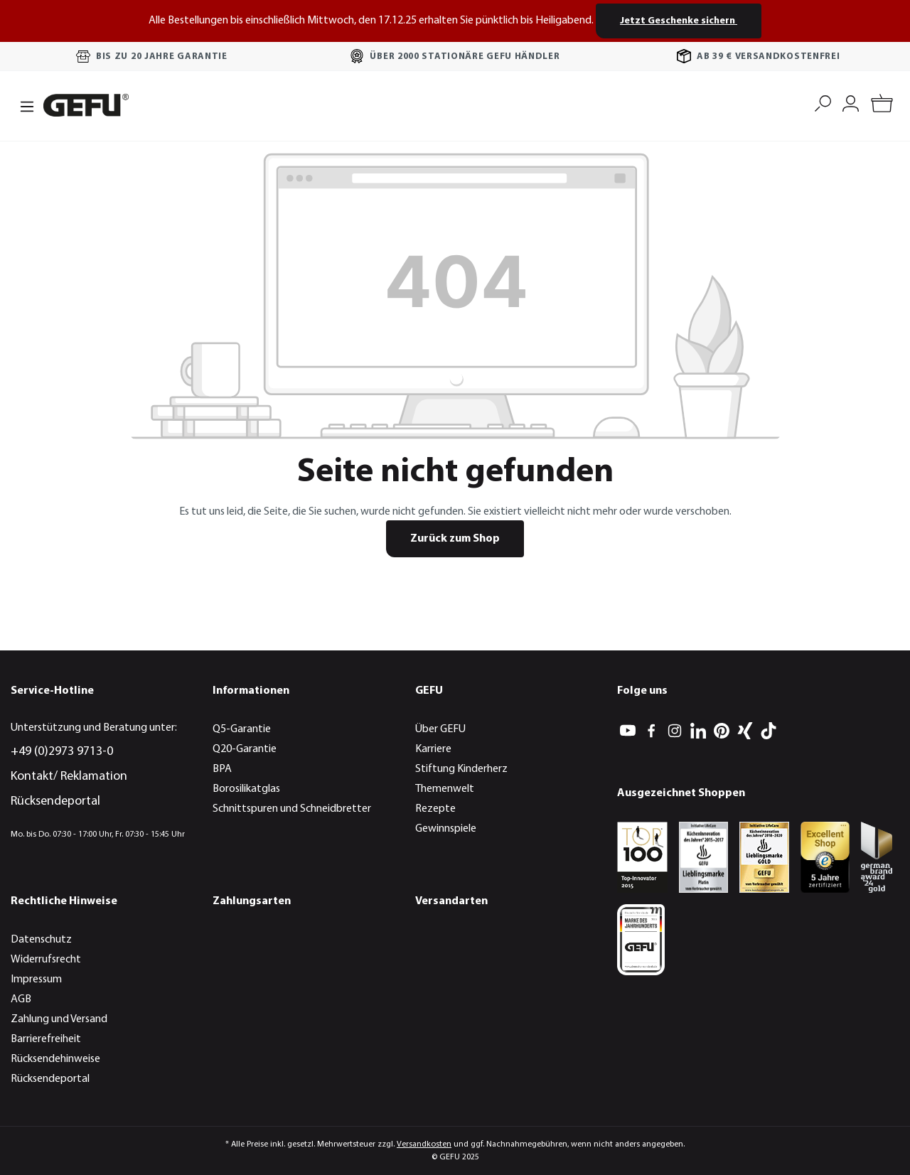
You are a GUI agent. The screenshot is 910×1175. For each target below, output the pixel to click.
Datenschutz (41, 939)
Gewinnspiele (445, 829)
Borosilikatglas (246, 789)
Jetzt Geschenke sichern (678, 21)
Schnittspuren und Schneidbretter (292, 809)
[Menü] (23, 105)
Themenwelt (444, 789)
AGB (21, 999)
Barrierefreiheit (46, 1039)
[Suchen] (823, 102)
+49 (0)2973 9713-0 (62, 751)
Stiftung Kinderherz (461, 769)
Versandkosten (424, 1144)
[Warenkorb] (881, 105)
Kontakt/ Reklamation (69, 776)
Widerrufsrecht (46, 959)
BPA (222, 769)
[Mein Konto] (850, 102)
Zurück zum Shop (455, 538)
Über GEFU (440, 729)
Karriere (433, 749)
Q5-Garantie (242, 729)
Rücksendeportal (55, 801)
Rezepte (435, 809)
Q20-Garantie (245, 749)
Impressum (36, 979)
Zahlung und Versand (59, 1019)
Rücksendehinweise (55, 1059)
